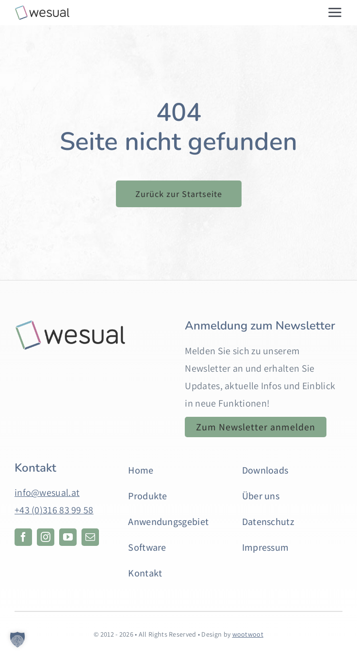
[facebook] (23, 537)
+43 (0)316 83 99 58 (54, 510)
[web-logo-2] (42, 9)
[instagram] (45, 537)
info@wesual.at (47, 492)
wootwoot (247, 634)
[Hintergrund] (70, 324)
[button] (17, 639)
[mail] (90, 537)
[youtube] (68, 537)
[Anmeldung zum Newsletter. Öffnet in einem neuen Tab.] (255, 427)
